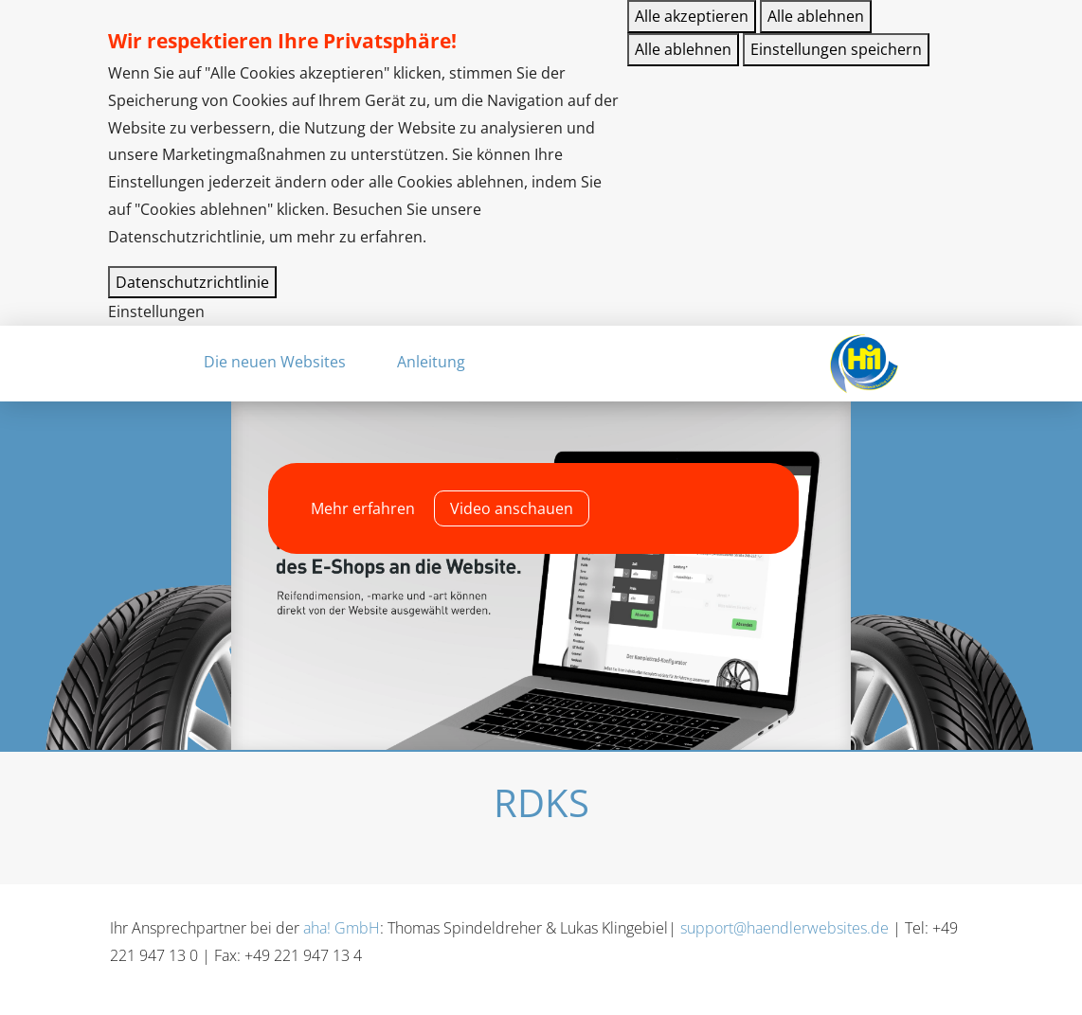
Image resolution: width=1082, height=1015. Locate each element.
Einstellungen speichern (836, 49)
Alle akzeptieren (691, 16)
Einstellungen (156, 311)
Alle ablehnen (815, 16)
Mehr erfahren (363, 508)
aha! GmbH (341, 927)
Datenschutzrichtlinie (192, 282)
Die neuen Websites (275, 361)
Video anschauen (511, 508)
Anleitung (431, 361)
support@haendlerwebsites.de (784, 927)
